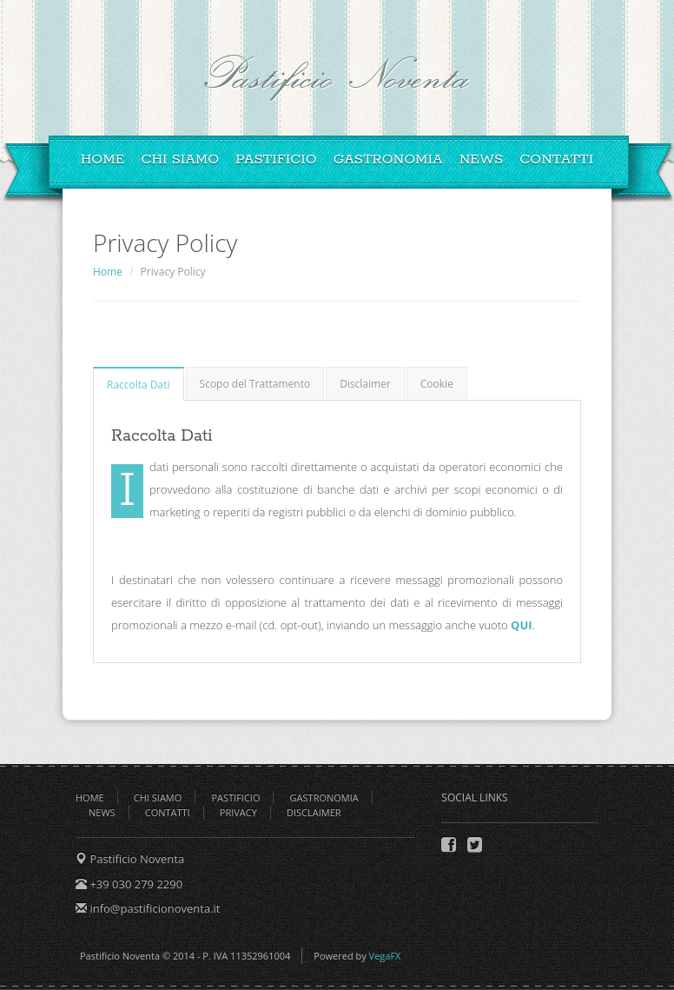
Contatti (556, 159)
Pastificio (275, 159)
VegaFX (385, 955)
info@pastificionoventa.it (154, 908)
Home (103, 159)
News (481, 159)
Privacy (238, 812)
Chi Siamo (180, 159)
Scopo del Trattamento (255, 383)
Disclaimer (365, 383)
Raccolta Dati (138, 384)
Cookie (436, 383)
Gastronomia (388, 159)
